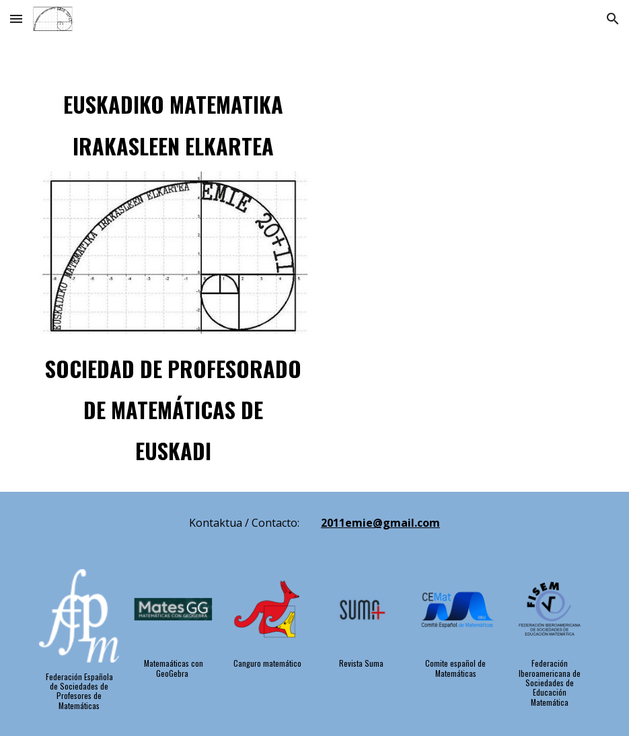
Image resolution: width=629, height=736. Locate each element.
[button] (16, 18)
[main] (173, 120)
